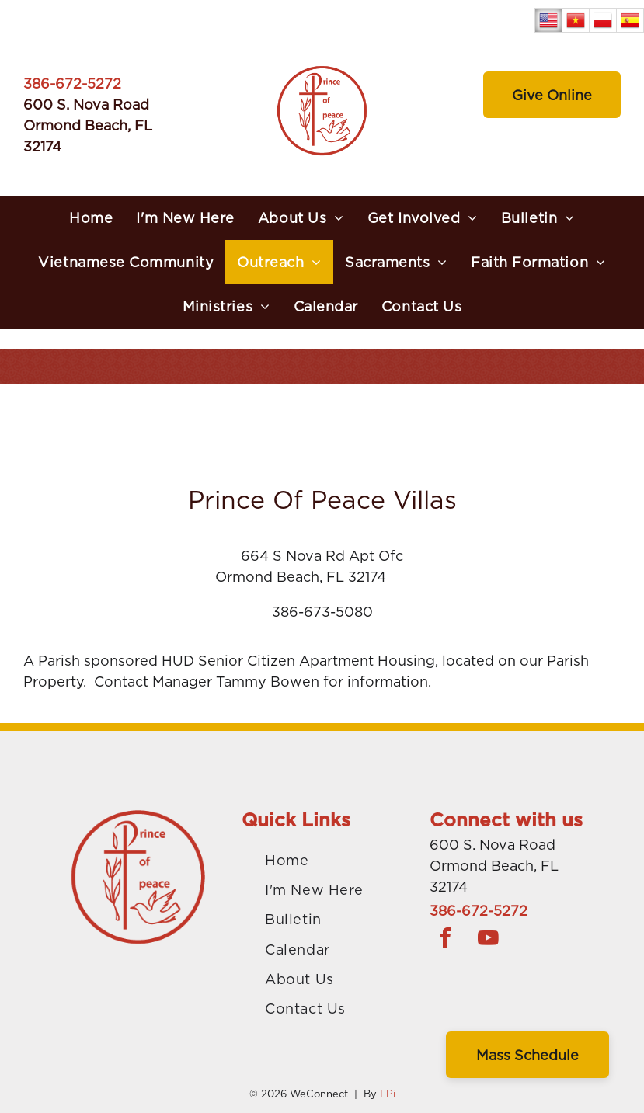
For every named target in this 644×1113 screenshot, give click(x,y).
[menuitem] (90, 218)
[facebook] (445, 940)
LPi (387, 1094)
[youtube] (487, 940)
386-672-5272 (72, 83)
